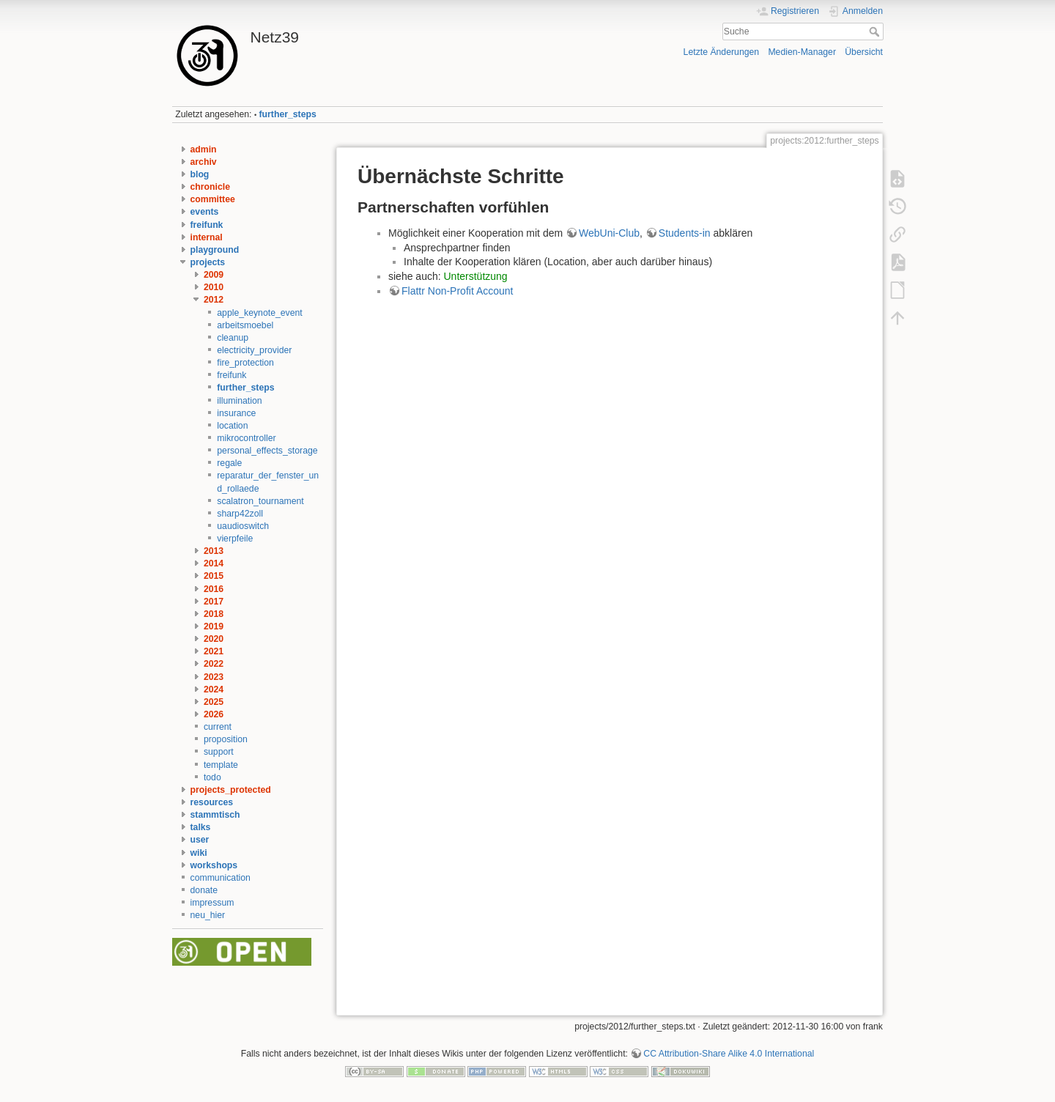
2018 (213, 614)
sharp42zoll (240, 514)
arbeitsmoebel (245, 325)
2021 (213, 651)
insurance (236, 413)
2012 (213, 300)
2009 (213, 275)
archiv (203, 162)
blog (200, 174)
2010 (213, 287)
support (219, 752)
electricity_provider (254, 350)
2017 (213, 601)
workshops (214, 865)
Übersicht (864, 52)
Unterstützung (476, 276)
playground (215, 250)
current (218, 727)
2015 (213, 576)
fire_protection (245, 363)
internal (206, 237)
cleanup (232, 338)
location (232, 426)
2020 (213, 639)
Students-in (685, 233)
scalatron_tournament (260, 501)
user (200, 840)
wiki (198, 853)
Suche (876, 31)
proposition (226, 739)
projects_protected (230, 790)
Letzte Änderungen (722, 52)
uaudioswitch (243, 526)
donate (204, 890)
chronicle (210, 187)
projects (208, 262)
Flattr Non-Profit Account (457, 291)
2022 (213, 664)
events (204, 212)
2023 (213, 677)
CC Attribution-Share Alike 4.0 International (728, 1054)
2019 (213, 626)
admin (203, 149)
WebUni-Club (609, 233)
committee (212, 199)
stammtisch (215, 815)
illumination (239, 401)
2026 (213, 714)
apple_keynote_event (259, 313)
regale (229, 463)
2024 (213, 689)
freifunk (206, 225)
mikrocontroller (246, 438)
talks (200, 827)
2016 (213, 589)
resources (212, 802)
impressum (212, 903)
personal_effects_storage (267, 450)
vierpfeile (235, 538)
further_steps (287, 114)
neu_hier (208, 915)
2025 (213, 702)
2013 (213, 551)
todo (212, 777)
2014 (213, 563)
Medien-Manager (802, 52)
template (221, 765)
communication (220, 878)
